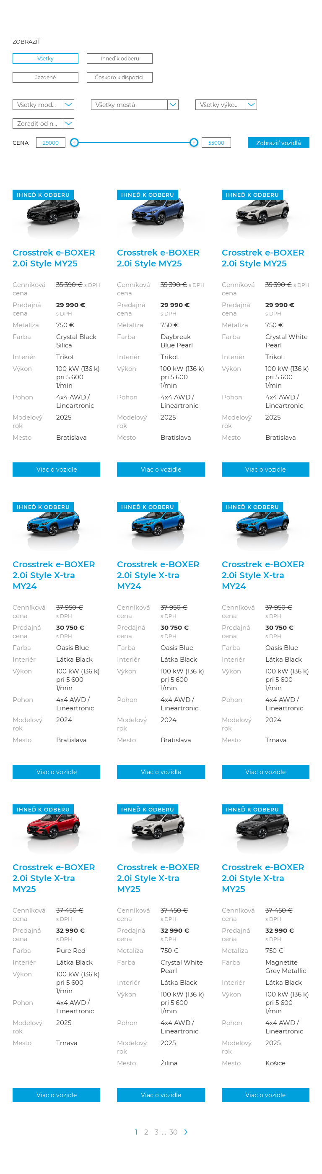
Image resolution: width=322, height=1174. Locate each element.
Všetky (45, 58)
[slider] (74, 142)
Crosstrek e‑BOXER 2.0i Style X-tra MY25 (54, 877)
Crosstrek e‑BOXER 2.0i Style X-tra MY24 (54, 574)
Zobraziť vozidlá (278, 142)
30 (173, 1131)
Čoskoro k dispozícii (120, 77)
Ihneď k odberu (120, 58)
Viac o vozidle (56, 469)
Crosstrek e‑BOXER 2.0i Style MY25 (54, 258)
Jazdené (45, 77)
